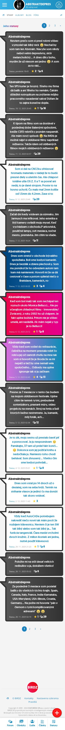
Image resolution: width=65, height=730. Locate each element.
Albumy (19, 15)
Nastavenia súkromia (48, 698)
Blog (29, 15)
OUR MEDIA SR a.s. (35, 708)
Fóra (36, 15)
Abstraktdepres (38, 5)
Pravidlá (32, 701)
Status (12, 71)
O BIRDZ (16, 698)
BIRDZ (32, 687)
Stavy (10, 15)
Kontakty (28, 698)
